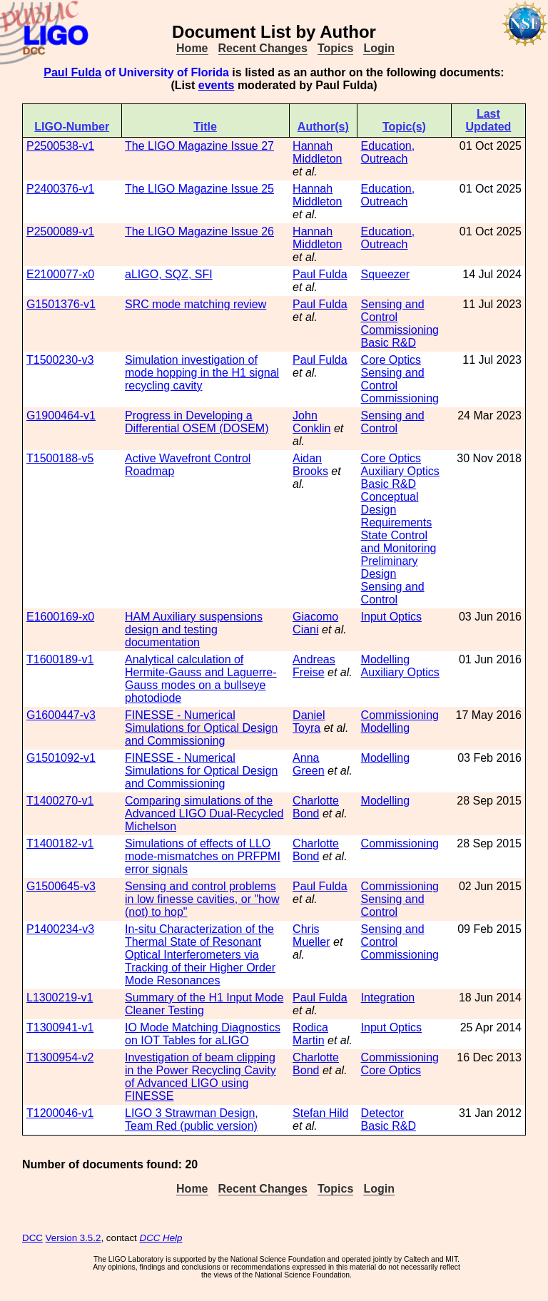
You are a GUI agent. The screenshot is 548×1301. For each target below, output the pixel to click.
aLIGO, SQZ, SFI (169, 274)
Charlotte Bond (316, 807)
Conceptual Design (390, 503)
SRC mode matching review (195, 304)
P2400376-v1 (60, 189)
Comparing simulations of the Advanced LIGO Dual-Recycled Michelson (204, 813)
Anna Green (308, 764)
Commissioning (400, 330)
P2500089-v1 (60, 231)
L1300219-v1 (59, 997)
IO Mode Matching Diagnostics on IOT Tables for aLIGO (202, 1033)
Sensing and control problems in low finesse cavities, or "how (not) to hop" (202, 899)
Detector (382, 1113)
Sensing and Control (393, 310)
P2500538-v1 (60, 146)
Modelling (385, 659)
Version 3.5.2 (73, 1238)
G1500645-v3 (61, 886)
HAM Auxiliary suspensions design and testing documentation (194, 629)
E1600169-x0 (60, 617)
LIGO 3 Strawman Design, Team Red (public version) (191, 1119)
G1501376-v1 (61, 304)
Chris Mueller (311, 935)
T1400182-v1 (59, 843)
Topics (335, 48)
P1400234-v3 (60, 929)
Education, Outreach (388, 152)
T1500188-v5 (59, 458)
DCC (32, 1238)
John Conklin (311, 421)
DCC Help (161, 1238)
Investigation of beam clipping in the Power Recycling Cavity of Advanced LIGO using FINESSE (200, 1076)
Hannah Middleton (317, 152)
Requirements (396, 522)
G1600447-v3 (61, 715)
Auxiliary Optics (400, 471)
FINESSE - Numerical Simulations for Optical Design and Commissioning (201, 728)
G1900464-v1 (61, 415)
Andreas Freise (314, 665)
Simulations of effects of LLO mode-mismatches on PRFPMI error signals (202, 856)
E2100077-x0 (60, 274)
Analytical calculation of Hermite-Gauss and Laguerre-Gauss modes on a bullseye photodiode (201, 678)
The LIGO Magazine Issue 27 (199, 146)
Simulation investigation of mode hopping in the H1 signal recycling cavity (202, 373)
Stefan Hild (320, 1113)
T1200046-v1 (59, 1113)
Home (192, 48)
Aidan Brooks (310, 464)
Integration (388, 997)
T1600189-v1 (59, 659)
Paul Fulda (72, 72)
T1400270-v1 (59, 801)
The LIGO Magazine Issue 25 (199, 189)
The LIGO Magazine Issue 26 (199, 231)
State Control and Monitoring (399, 541)
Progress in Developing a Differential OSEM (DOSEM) (197, 421)
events (216, 85)
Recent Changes (263, 48)
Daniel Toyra (309, 721)
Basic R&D (388, 343)
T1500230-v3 (59, 360)
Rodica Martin (310, 1033)
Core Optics (391, 360)
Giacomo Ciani (315, 623)
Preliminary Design (389, 567)
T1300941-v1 (59, 1027)
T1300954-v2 (59, 1057)
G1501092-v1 (61, 758)
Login (379, 48)
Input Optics (391, 617)
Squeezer (385, 274)
